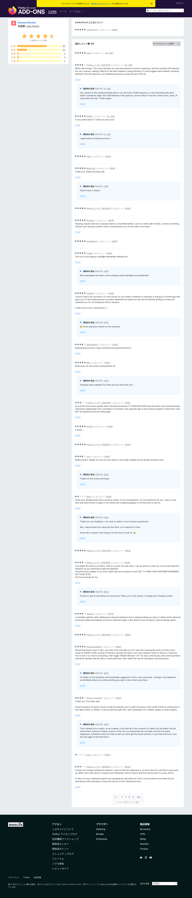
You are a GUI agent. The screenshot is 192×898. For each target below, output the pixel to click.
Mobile (100, 834)
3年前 (127, 551)
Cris (88, 456)
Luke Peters (32, 26)
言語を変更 (144, 883)
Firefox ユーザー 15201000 (98, 65)
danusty (90, 614)
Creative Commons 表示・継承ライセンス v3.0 (80, 884)
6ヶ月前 (109, 53)
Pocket (144, 848)
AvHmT (90, 116)
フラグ (78, 79)
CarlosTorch (92, 30)
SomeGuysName (94, 647)
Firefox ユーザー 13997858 (99, 635)
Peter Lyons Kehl (94, 698)
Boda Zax (91, 168)
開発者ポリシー (60, 848)
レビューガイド (60, 868)
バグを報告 (58, 863)
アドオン (57, 824)
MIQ (88, 363)
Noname (90, 220)
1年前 (108, 156)
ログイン (180, 3)
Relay (143, 839)
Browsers (145, 829)
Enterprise (101, 839)
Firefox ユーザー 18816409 (98, 208)
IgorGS (90, 426)
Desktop (100, 829)
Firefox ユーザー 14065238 (98, 403)
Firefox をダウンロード (101, 3)
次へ (139, 797)
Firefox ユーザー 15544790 (99, 551)
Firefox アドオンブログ (64, 834)
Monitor (144, 843)
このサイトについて (63, 829)
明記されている (18, 884)
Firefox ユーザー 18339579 (98, 444)
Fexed (89, 253)
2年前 (127, 208)
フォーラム (58, 858)
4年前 (114, 30)
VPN (142, 834)
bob (88, 755)
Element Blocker (27, 22)
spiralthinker (92, 241)
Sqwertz (90, 293)
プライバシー (13, 877)
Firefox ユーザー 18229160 (98, 562)
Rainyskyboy (92, 344)
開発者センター (60, 843)
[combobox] (165, 10)
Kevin (89, 496)
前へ (116, 797)
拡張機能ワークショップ (65, 839)
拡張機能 (52, 11)
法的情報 (37, 877)
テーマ (63, 11)
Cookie (26, 877)
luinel (89, 53)
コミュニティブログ (63, 853)
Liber (89, 156)
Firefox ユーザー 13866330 (98, 767)
